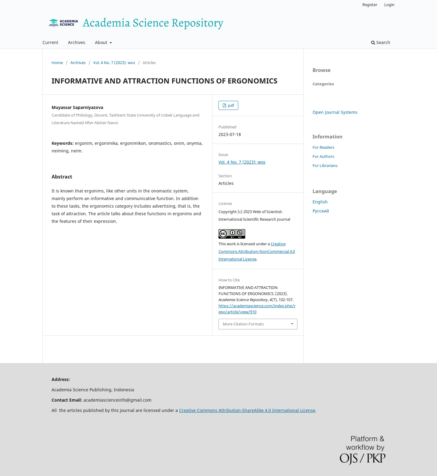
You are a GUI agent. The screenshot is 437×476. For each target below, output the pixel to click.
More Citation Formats (243, 324)
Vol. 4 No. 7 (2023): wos (114, 62)
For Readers (323, 147)
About (101, 42)
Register (369, 4)
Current (50, 42)
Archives (76, 42)
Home (57, 62)
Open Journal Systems (335, 112)
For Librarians (325, 165)
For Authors (323, 156)
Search (380, 42)
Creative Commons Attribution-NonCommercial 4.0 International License (256, 251)
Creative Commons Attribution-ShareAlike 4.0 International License (247, 410)
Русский (321, 211)
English (320, 202)
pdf (230, 105)
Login (389, 4)
